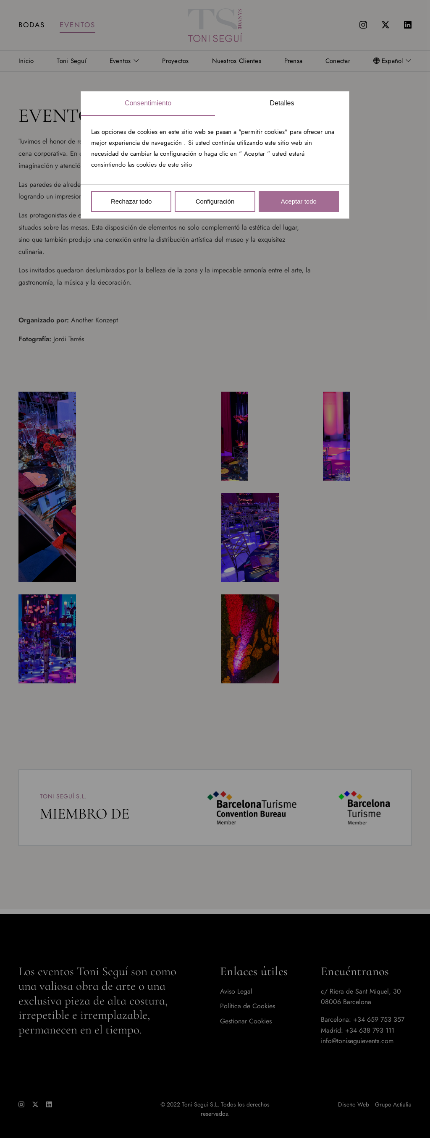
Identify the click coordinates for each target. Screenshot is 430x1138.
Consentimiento (148, 103)
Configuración (215, 201)
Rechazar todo (131, 201)
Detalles (282, 103)
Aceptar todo (299, 201)
